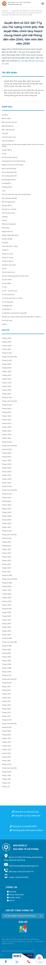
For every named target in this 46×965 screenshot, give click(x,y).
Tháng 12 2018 (6, 638)
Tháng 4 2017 (6, 705)
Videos (4, 324)
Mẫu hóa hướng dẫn (9, 224)
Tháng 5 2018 (6, 664)
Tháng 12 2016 (6, 720)
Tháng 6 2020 (6, 594)
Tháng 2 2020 (6, 601)
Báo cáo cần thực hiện (9, 122)
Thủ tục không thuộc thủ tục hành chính (15, 276)
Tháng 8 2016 (6, 735)
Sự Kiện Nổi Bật (7, 239)
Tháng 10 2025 (7, 360)
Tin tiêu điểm (6, 283)
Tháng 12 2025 (7, 353)
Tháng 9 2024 (6, 408)
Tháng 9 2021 (6, 542)
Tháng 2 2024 (6, 434)
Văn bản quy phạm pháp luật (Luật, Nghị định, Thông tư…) (22, 317)
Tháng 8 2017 (6, 690)
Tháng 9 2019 (6, 612)
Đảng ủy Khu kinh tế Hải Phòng (12, 165)
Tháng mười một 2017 (9, 679)
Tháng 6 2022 (6, 509)
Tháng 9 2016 (6, 731)
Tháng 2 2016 (6, 757)
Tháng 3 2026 (6, 342)
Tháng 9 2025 (6, 364)
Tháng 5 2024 (6, 423)
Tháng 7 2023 (6, 460)
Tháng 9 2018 (6, 649)
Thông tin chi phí (7, 254)
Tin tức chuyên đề (8, 294)
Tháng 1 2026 (6, 349)
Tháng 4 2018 (6, 668)
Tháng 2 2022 (6, 523)
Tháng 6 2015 (6, 779)
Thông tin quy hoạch (9, 265)
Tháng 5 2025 (6, 379)
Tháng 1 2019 (6, 634)
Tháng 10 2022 (7, 494)
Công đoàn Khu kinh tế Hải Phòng (13, 161)
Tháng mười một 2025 (9, 357)
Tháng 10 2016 (6, 727)
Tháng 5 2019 (6, 627)
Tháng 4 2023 (6, 471)
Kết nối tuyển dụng (8, 202)
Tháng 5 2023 (6, 468)
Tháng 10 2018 (6, 646)
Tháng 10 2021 (7, 538)
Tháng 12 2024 (7, 397)
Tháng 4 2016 (6, 749)
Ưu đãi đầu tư (6, 309)
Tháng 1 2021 (6, 571)
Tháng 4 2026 (6, 338)
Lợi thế (4, 220)
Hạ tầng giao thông (8, 179)
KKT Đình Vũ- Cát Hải (9, 209)
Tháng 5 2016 (6, 746)
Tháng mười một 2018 (9, 642)
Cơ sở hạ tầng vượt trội (10, 157)
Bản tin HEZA (6, 118)
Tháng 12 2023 (7, 442)
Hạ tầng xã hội (7, 187)
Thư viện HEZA (7, 279)
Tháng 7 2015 (6, 775)
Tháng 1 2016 (6, 760)
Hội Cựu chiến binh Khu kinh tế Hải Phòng (16, 194)
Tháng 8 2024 (6, 412)
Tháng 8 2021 (6, 546)
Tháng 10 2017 (6, 683)
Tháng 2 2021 (6, 568)
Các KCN (5, 133)
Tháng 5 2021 (6, 557)
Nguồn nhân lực (7, 231)
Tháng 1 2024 (6, 438)
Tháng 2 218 (6, 783)
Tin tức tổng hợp (7, 302)
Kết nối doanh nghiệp (9, 198)
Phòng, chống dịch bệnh (10, 235)
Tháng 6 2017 (6, 698)
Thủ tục (4, 268)
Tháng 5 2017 (6, 701)
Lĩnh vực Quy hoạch (8, 213)
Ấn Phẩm (5, 115)
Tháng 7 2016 (6, 738)
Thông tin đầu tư (7, 261)
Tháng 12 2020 (7, 575)
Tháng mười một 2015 (9, 768)
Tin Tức (4, 287)
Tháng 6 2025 (6, 375)
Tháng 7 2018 (6, 657)
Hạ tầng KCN (6, 183)
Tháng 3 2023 (6, 475)
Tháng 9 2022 (6, 497)
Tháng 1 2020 (6, 605)
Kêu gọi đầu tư (7, 205)
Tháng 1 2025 (6, 394)
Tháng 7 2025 (6, 371)
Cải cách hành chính (9, 137)
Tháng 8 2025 (6, 368)
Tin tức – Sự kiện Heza (9, 291)
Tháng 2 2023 (6, 479)
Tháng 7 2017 (6, 694)
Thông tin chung (7, 257)
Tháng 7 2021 (6, 549)
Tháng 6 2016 (6, 742)
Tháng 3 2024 (6, 431)
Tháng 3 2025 (6, 386)
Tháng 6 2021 (6, 553)
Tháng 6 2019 (6, 623)
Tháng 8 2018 (6, 653)
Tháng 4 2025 (6, 383)
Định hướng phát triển (9, 172)
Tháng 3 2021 (6, 564)
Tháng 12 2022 (7, 486)
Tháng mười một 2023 (9, 445)
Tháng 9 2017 (6, 686)
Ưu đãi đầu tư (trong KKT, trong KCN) (14, 313)
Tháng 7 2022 (6, 505)
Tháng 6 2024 (6, 419)
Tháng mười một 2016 (9, 723)
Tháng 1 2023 (6, 483)
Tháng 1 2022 (6, 527)
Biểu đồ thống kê (8, 126)
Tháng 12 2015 (6, 764)
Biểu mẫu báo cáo (8, 129)
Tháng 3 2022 (6, 520)
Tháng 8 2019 (6, 616)
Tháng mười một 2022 (9, 490)
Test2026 (5, 242)
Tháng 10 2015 (6, 772)
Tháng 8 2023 (6, 457)
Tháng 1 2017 (6, 716)
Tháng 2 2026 (6, 345)
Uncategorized (7, 305)
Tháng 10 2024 (7, 405)
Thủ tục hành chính (8, 272)
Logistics (5, 217)
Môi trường (5, 228)
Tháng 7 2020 (6, 590)
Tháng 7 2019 (6, 620)
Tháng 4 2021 (6, 560)
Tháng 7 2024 (6, 416)
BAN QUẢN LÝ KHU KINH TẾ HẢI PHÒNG (19, 2)
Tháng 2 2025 (6, 390)
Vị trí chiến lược (7, 320)
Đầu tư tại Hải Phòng (9, 168)
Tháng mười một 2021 (9, 534)
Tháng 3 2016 (6, 753)
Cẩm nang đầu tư (8, 141)
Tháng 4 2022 (6, 516)
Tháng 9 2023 (6, 453)
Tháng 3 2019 (6, 631)
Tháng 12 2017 (6, 675)
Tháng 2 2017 (6, 712)
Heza (4, 191)
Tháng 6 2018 (6, 660)
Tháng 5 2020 (6, 597)
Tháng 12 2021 (7, 531)
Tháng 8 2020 (6, 586)
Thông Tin (5, 250)
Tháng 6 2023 (6, 464)
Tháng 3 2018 (6, 672)
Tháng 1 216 (6, 786)
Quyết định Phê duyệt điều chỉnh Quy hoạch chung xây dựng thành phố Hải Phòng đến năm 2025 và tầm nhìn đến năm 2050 (23, 83)
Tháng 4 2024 (6, 427)
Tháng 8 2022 (6, 501)
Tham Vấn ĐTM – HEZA (10, 246)
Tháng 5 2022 (6, 512)
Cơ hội (4, 154)
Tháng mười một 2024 (9, 401)
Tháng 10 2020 (7, 583)
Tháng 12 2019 (6, 609)
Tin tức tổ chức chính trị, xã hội (12, 298)
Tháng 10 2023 (7, 449)
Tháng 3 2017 (6, 709)
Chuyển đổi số (7, 150)
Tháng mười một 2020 (9, 579)
